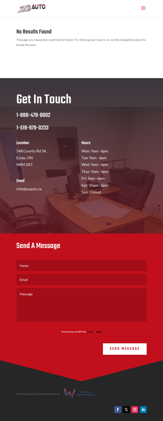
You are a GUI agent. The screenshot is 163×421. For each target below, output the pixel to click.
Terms (98, 331)
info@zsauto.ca (29, 188)
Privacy (90, 331)
